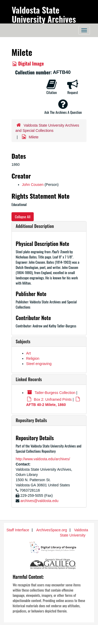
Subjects (23, 341)
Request (72, 87)
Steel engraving (38, 364)
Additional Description (35, 226)
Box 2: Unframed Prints (53, 399)
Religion (32, 358)
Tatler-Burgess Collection (55, 393)
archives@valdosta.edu (39, 501)
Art (28, 353)
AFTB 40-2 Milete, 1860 (46, 405)
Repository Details (31, 420)
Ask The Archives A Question (63, 107)
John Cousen (33, 184)
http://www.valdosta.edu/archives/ (43, 459)
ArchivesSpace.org (51, 530)
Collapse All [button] (22, 216)
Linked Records (29, 379)
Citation (51, 87)
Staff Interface (18, 530)
